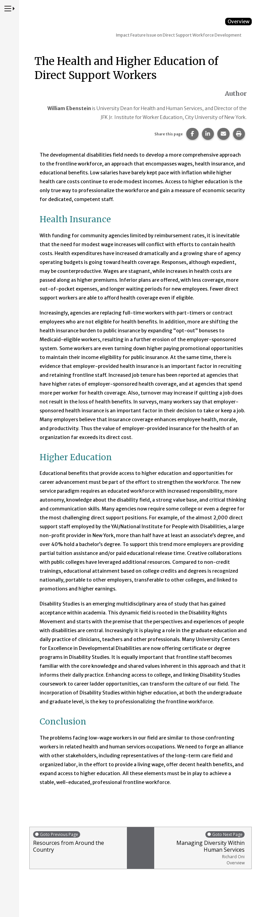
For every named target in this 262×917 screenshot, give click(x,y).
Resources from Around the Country (78, 841)
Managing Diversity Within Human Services (201, 848)
